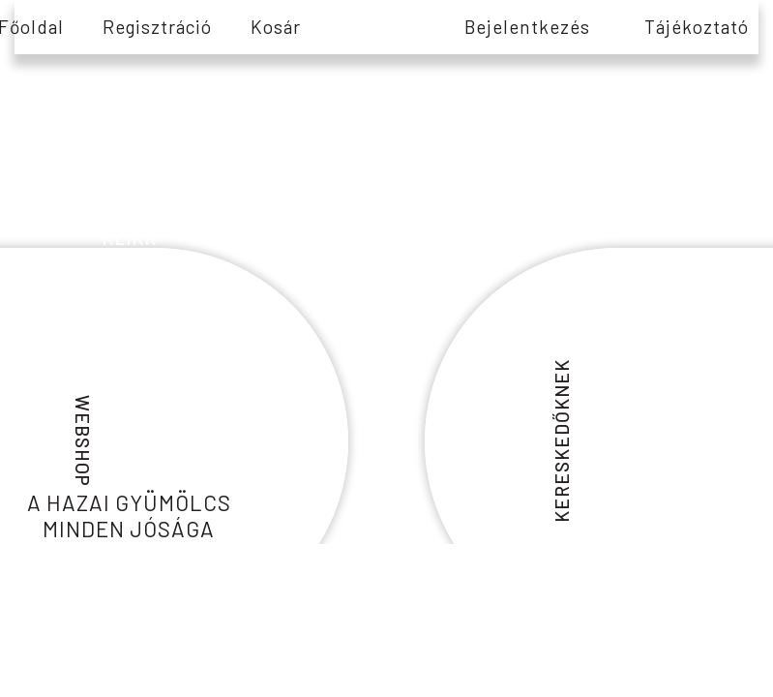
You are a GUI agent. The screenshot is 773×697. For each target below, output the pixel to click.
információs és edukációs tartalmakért (129, 195)
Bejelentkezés (527, 26)
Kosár (276, 26)
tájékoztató (696, 26)
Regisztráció (157, 26)
